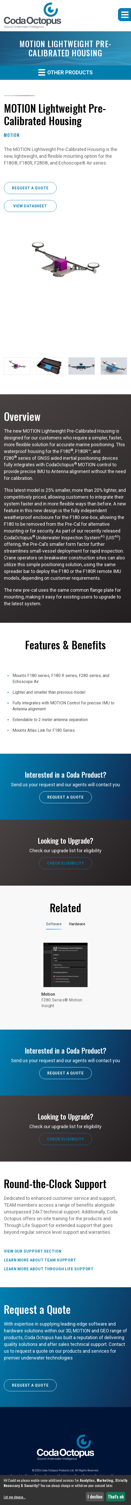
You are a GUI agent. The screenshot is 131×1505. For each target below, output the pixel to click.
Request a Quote (30, 188)
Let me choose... (14, 1497)
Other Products (65, 72)
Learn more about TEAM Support (40, 1260)
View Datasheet (30, 206)
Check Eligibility (65, 863)
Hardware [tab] (77, 924)
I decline (95, 1497)
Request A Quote (65, 797)
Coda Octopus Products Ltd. (58, 1470)
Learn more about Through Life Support (49, 1269)
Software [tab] (54, 924)
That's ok (116, 1497)
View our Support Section (33, 1251)
